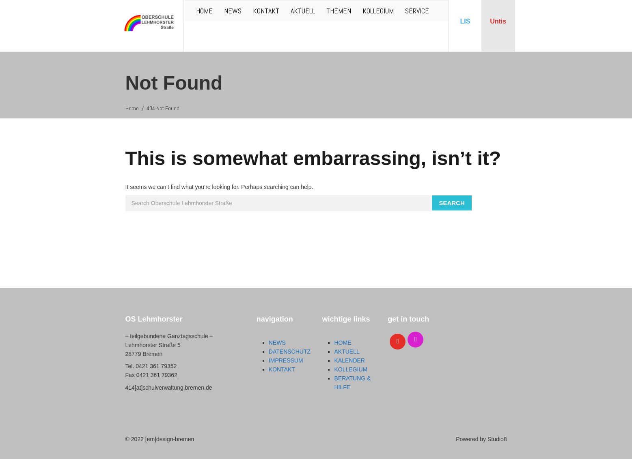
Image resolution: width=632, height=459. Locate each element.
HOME (204, 10)
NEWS (233, 10)
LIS (465, 21)
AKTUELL (303, 10)
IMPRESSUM (286, 360)
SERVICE (417, 10)
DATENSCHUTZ (290, 351)
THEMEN (338, 10)
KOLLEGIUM (378, 10)
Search (451, 202)
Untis (498, 21)
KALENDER (349, 360)
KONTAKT (266, 10)
